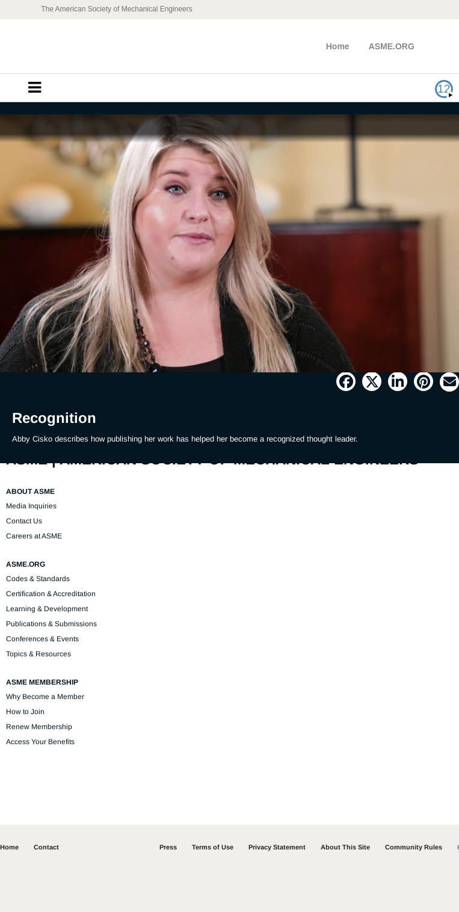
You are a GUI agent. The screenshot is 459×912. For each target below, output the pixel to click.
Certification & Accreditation (51, 594)
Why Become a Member (45, 696)
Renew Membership (39, 727)
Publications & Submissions (51, 624)
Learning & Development (47, 609)
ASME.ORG (391, 46)
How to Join (25, 711)
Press (168, 847)
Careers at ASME (34, 536)
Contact (46, 847)
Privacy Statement (277, 847)
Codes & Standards (38, 579)
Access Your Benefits (40, 742)
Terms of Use (212, 847)
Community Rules (413, 847)
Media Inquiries (31, 506)
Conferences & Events (42, 639)
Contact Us (24, 521)
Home (338, 46)
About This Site (345, 847)
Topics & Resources (38, 654)
